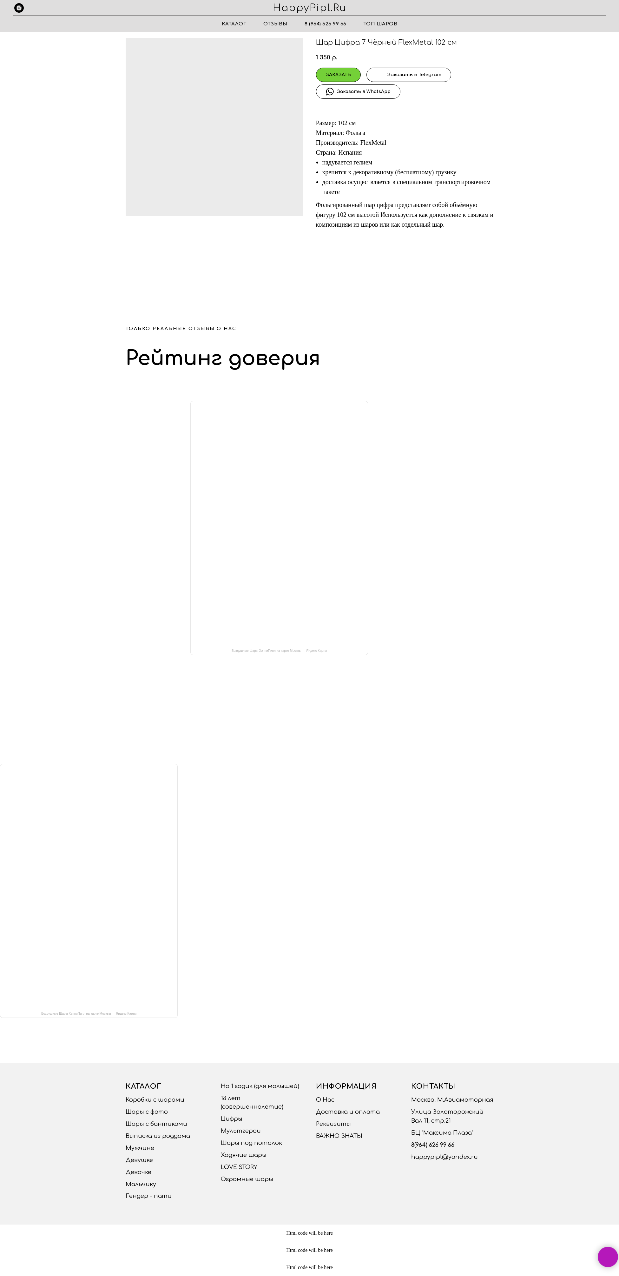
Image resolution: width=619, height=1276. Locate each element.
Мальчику (141, 1184)
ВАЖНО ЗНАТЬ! (339, 1136)
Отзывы (275, 24)
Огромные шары (247, 1179)
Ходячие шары (244, 1155)
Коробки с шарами (155, 1100)
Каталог (234, 24)
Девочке (138, 1172)
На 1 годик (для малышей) (260, 1086)
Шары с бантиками (156, 1124)
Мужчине (140, 1148)
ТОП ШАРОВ (381, 24)
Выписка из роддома (158, 1136)
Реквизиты (333, 1124)
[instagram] (19, 8)
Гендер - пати (149, 1196)
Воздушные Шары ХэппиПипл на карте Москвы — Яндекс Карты (279, 650)
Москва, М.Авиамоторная (452, 1100)
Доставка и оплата (348, 1112)
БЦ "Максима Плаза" (442, 1133)
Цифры (231, 1119)
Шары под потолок (251, 1143)
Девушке (139, 1160)
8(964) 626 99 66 (432, 1145)
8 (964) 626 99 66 (325, 24)
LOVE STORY (239, 1167)
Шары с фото (147, 1112)
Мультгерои (241, 1131)
